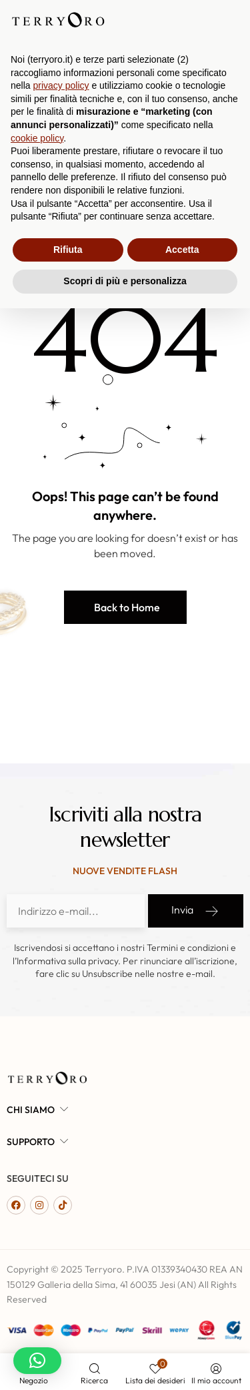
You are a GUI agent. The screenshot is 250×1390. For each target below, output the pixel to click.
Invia (195, 911)
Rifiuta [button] (68, 1331)
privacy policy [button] (61, 1167)
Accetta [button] (182, 1331)
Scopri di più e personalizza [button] (124, 1362)
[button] (125, 607)
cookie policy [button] (37, 1219)
